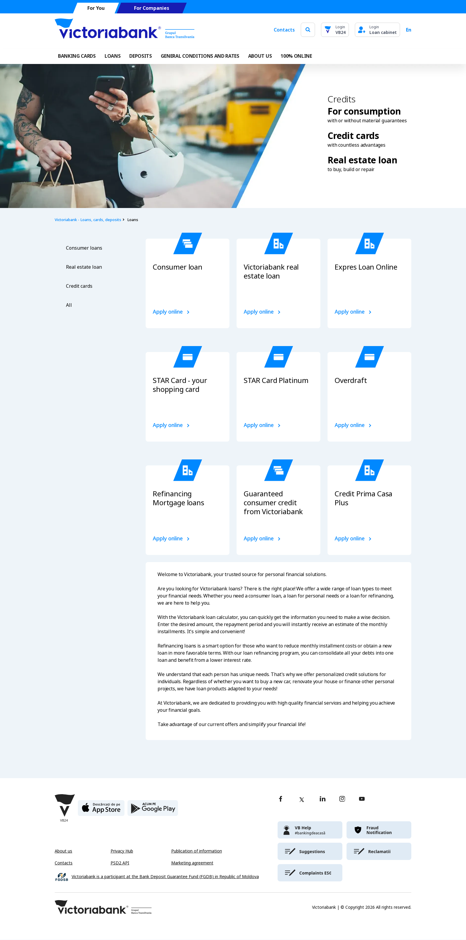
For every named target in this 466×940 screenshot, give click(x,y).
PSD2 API (120, 863)
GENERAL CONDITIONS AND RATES (200, 56)
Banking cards (77, 56)
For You (96, 8)
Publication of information (196, 851)
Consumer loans (84, 248)
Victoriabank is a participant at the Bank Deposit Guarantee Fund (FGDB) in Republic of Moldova (165, 877)
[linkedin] (322, 799)
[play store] (152, 810)
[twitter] (301, 799)
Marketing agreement (192, 863)
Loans (112, 56)
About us (63, 851)
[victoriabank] (310, 830)
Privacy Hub (122, 851)
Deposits (140, 56)
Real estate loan (84, 267)
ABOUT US (260, 56)
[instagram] (342, 799)
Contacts (284, 29)
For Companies (151, 8)
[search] (308, 29)
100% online (296, 56)
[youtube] (362, 799)
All (69, 305)
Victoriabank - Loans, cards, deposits (88, 220)
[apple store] (101, 810)
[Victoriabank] (124, 29)
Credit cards (79, 286)
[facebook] (281, 799)
